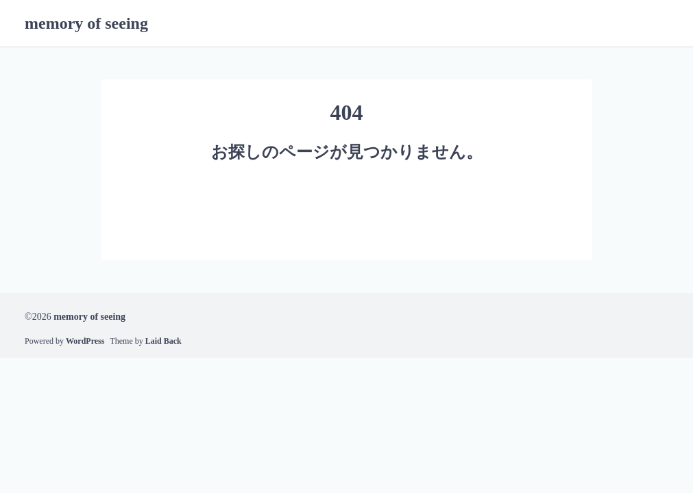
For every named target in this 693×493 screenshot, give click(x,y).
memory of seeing (86, 23)
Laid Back (163, 341)
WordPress (85, 341)
